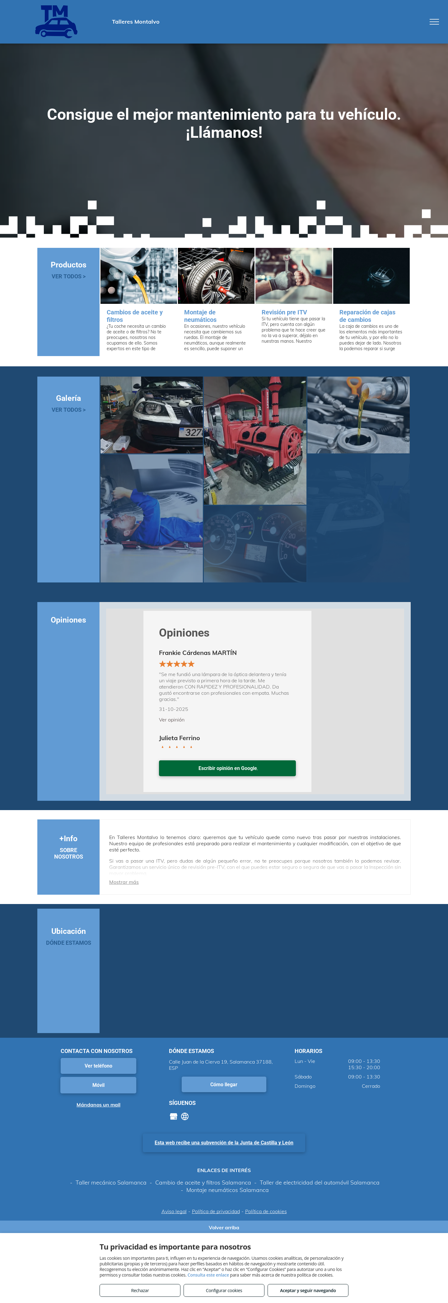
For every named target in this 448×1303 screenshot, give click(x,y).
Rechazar (140, 1290)
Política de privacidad (216, 1211)
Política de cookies (266, 1211)
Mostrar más (124, 882)
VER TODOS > (69, 276)
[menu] (434, 22)
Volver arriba (224, 1227)
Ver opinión (171, 719)
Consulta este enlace (208, 1275)
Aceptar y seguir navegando (308, 1290)
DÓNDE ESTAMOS (68, 942)
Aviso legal (174, 1211)
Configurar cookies (224, 1290)
